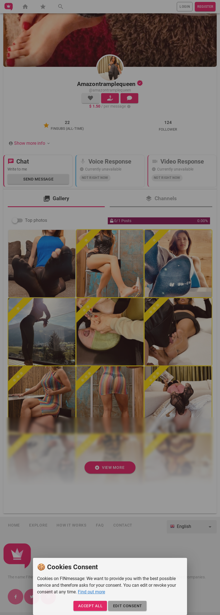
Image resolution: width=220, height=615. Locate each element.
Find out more (91, 591)
